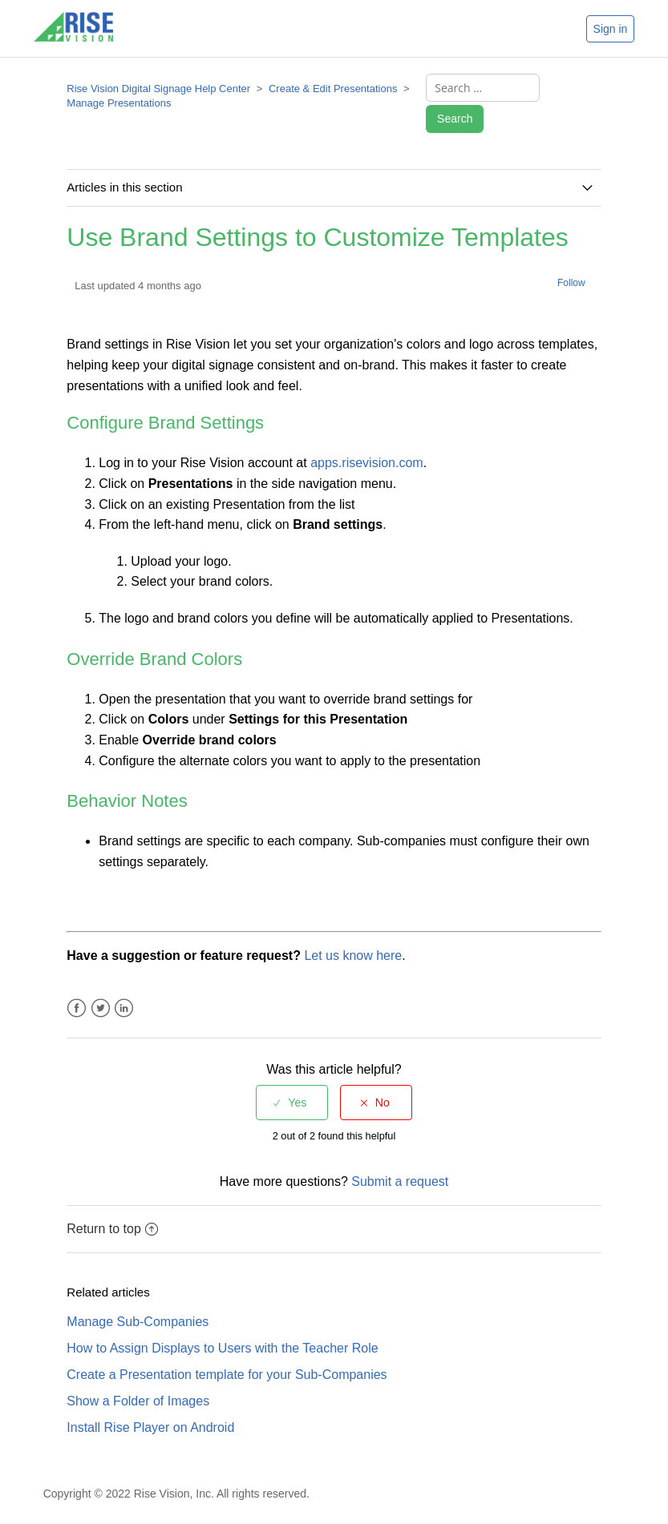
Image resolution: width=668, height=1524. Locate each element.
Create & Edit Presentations (333, 89)
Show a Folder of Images (138, 1401)
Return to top (112, 1229)
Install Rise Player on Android (150, 1427)
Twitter (101, 1008)
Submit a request (399, 1181)
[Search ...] (483, 88)
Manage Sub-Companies (137, 1321)
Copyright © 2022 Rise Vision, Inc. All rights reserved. (176, 1493)
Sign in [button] (610, 28)
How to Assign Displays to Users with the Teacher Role (222, 1348)
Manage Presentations (119, 103)
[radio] (292, 1102)
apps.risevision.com (366, 463)
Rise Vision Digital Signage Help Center (158, 89)
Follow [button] (571, 282)
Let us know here (353, 955)
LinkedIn (124, 1008)
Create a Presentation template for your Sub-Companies (227, 1374)
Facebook (77, 1008)
